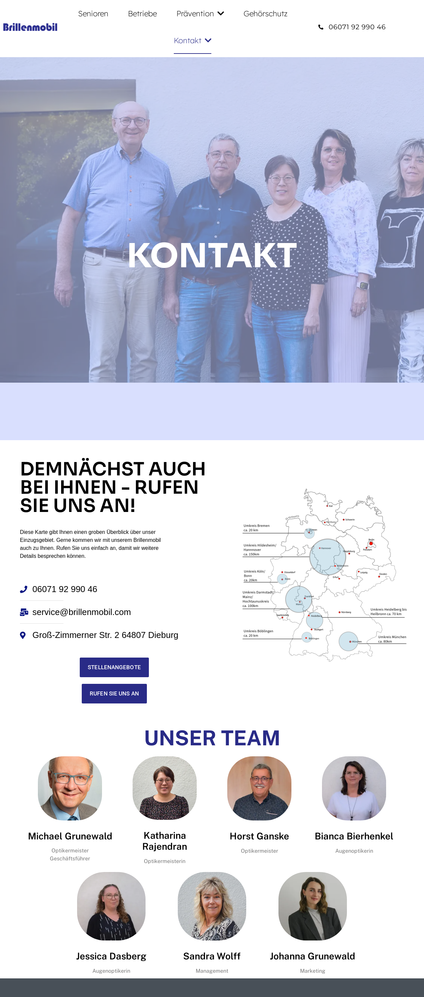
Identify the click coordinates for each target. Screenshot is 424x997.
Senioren (93, 13)
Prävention (200, 13)
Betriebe (142, 13)
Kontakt (192, 40)
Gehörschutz (265, 13)
